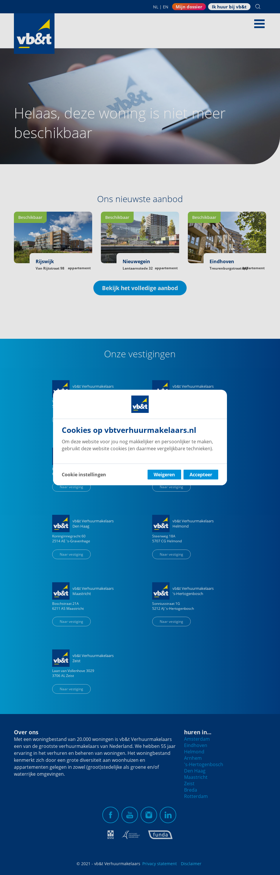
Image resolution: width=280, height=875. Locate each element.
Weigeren (164, 474)
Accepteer (201, 474)
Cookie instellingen (84, 474)
